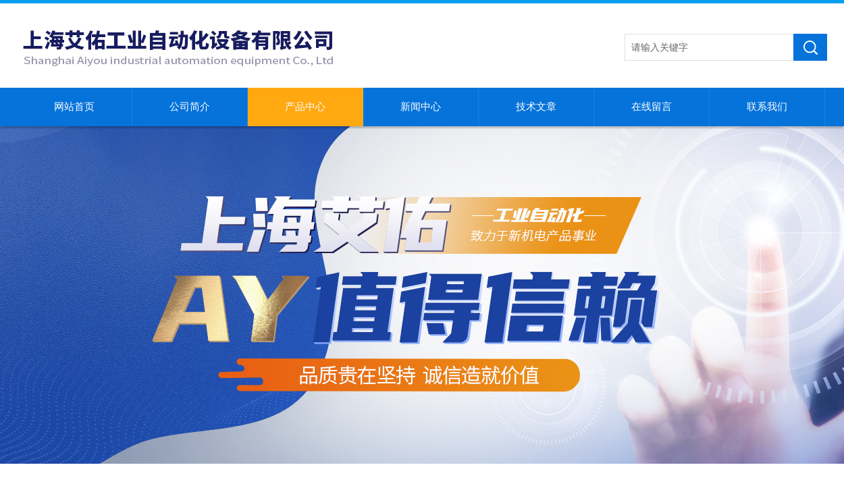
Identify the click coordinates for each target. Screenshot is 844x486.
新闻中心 (420, 106)
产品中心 (305, 106)
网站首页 (74, 106)
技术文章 (536, 106)
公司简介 (189, 106)
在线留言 (651, 106)
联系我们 (767, 106)
